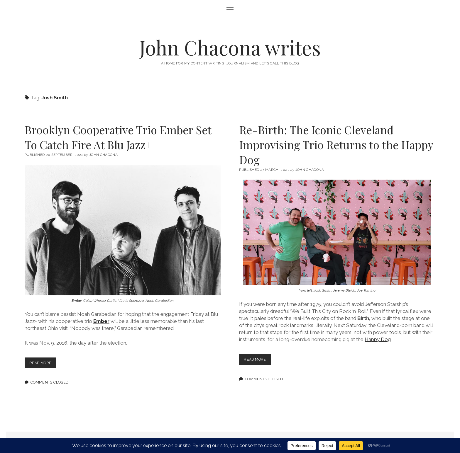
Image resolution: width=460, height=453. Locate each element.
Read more (43, 364)
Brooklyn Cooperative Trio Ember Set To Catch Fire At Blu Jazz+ (118, 137)
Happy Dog (378, 339)
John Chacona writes (230, 47)
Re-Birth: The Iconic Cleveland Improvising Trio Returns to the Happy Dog (336, 144)
